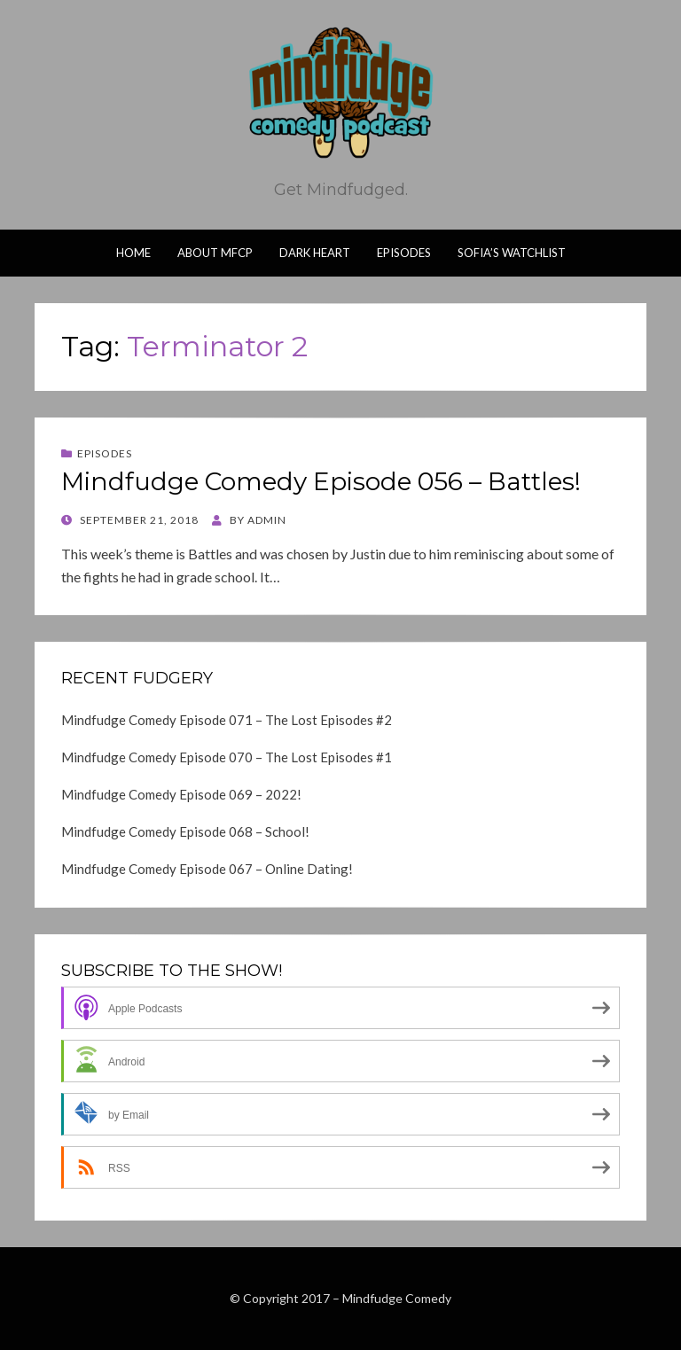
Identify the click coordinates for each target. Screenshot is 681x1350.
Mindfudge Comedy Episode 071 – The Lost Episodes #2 (226, 720)
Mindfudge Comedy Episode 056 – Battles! (321, 481)
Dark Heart (314, 253)
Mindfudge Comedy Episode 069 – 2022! (181, 794)
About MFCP (215, 253)
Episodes (404, 253)
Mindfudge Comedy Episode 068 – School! (185, 831)
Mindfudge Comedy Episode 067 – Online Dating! (207, 869)
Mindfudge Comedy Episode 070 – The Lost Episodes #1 (226, 757)
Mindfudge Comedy (396, 1298)
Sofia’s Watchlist (512, 253)
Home (133, 253)
